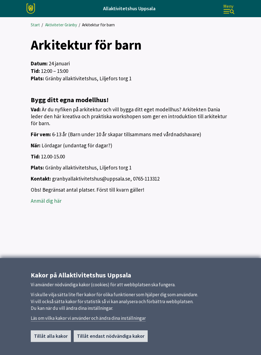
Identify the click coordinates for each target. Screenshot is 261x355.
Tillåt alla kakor (51, 338)
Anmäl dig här (46, 200)
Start (35, 24)
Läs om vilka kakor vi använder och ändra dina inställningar (88, 320)
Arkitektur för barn (98, 24)
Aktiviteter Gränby (61, 24)
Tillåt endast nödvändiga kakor (110, 338)
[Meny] (228, 8)
